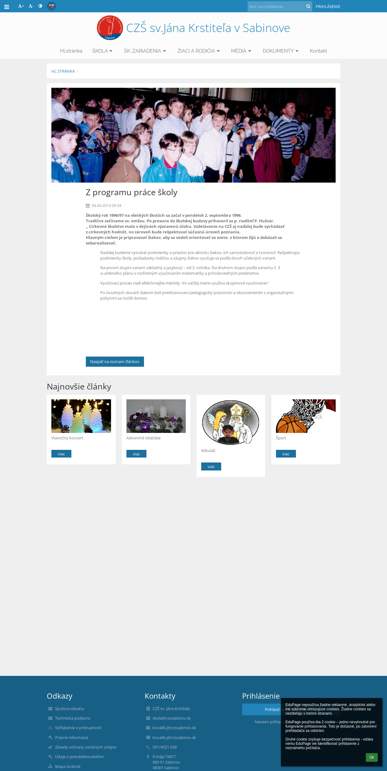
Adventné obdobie (143, 438)
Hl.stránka (63, 71)
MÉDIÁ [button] (242, 51)
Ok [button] (371, 757)
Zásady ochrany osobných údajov (86, 747)
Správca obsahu (69, 708)
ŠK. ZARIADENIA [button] (146, 51)
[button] (51, 6)
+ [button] (21, 6)
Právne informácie (71, 737)
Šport (281, 438)
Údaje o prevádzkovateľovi (79, 756)
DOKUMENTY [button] (281, 51)
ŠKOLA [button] (103, 51)
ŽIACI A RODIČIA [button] (199, 51)
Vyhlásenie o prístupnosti (78, 727)
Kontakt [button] (318, 51)
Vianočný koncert (67, 438)
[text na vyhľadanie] (280, 6)
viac (61, 454)
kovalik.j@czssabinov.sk (174, 727)
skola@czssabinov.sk (172, 718)
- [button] (31, 6)
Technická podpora (72, 718)
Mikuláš (208, 450)
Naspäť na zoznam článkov (114, 361)
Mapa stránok (68, 766)
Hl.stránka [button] (71, 51)
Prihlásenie (328, 6)
